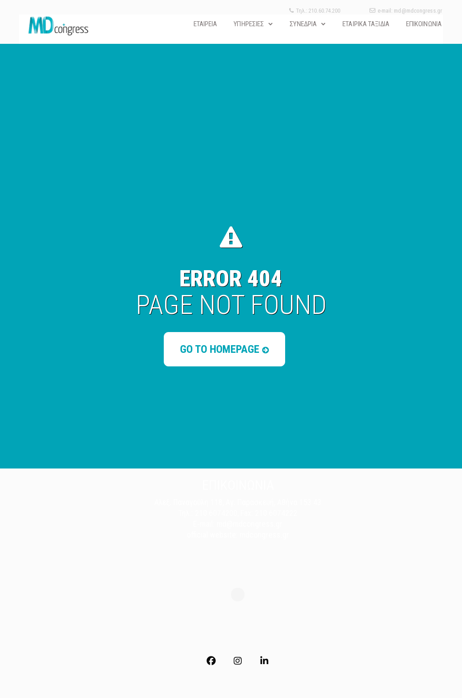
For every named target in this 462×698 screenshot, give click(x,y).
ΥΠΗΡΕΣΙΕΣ (249, 24)
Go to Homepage (224, 349)
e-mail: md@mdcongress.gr (406, 10)
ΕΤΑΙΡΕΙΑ (205, 24)
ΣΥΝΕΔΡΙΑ (303, 24)
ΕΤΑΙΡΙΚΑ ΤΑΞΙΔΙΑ (365, 24)
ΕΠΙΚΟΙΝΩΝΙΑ (424, 24)
